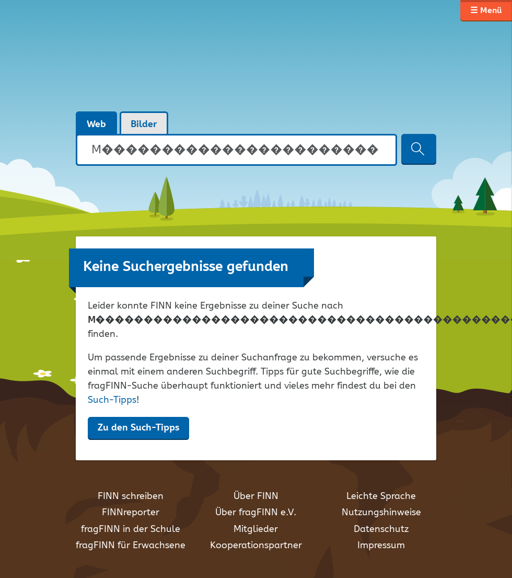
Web (96, 124)
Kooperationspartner (256, 545)
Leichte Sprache (381, 496)
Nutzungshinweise (381, 512)
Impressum (381, 545)
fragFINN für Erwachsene (130, 545)
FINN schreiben (131, 496)
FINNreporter (130, 512)
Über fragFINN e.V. (255, 512)
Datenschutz (381, 529)
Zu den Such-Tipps (138, 428)
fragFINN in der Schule (130, 529)
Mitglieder (256, 529)
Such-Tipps (112, 400)
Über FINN (256, 496)
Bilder (144, 124)
